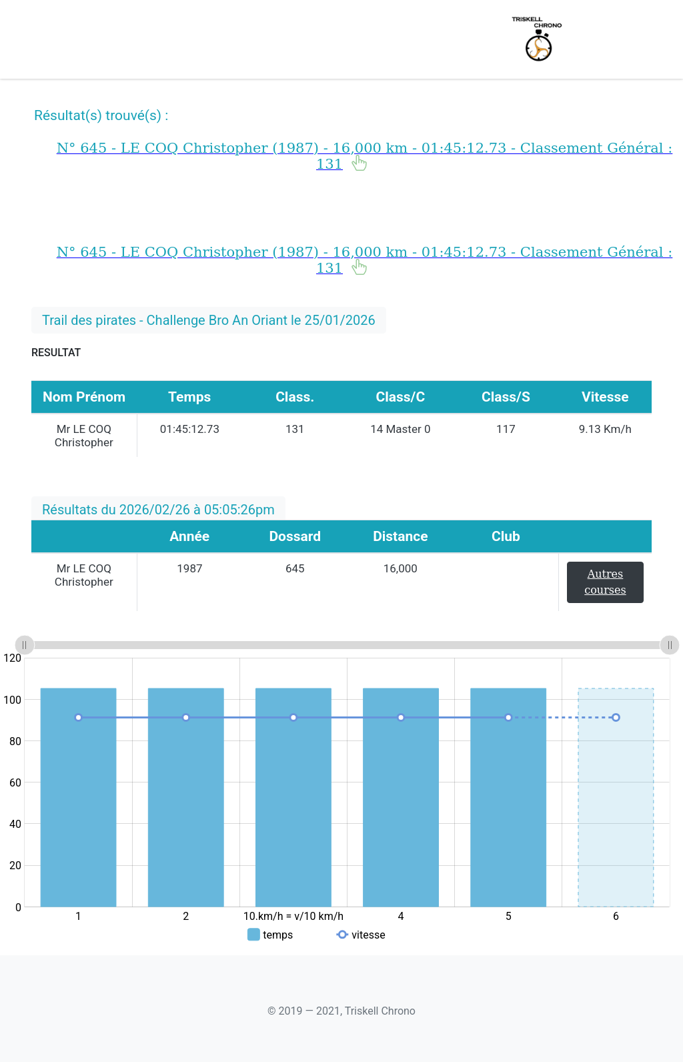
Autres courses (605, 582)
